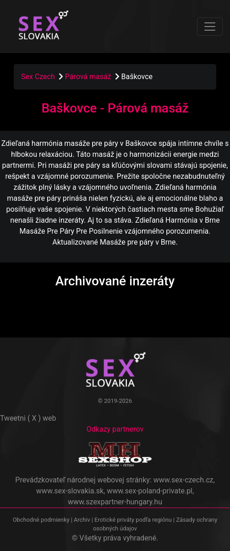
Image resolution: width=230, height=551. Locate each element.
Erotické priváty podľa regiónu (133, 519)
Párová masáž (89, 76)
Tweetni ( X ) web (28, 418)
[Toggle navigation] (210, 26)
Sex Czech (38, 76)
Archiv (82, 519)
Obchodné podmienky (42, 519)
